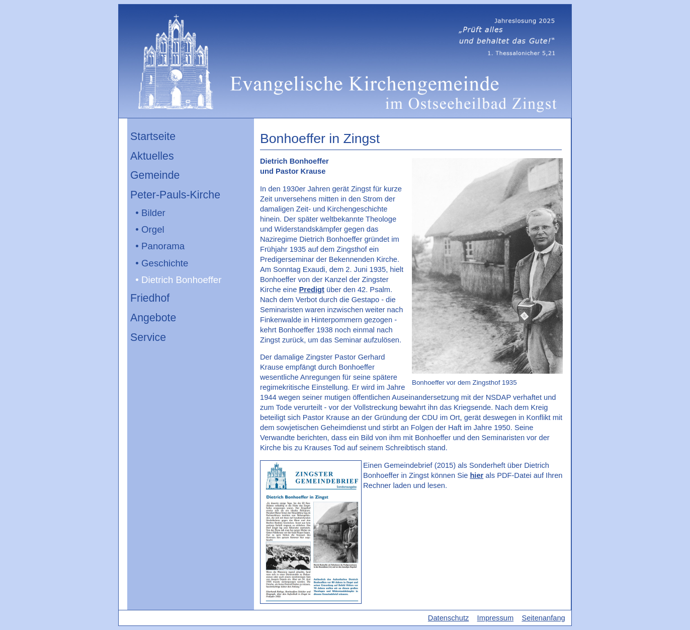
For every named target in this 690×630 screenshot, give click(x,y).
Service (148, 337)
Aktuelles (152, 156)
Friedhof (149, 298)
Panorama (163, 246)
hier (476, 475)
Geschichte (164, 263)
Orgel (152, 229)
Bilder (153, 212)
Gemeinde (155, 175)
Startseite (153, 136)
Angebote (153, 318)
